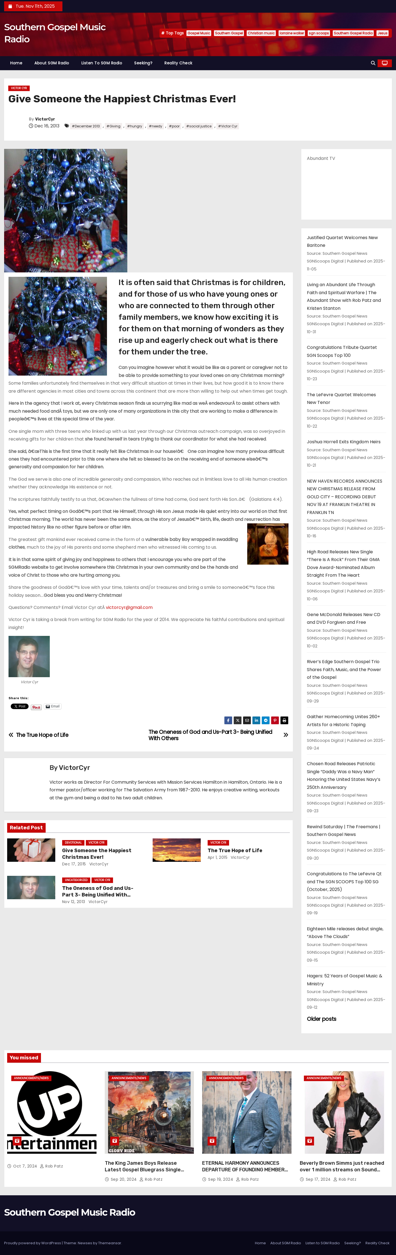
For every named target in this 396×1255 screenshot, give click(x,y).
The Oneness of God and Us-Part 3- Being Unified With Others (97, 894)
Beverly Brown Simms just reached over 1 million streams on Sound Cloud (342, 1169)
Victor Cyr (19, 88)
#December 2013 (86, 126)
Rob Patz (51, 1166)
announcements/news (31, 1078)
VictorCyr (45, 119)
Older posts (321, 1019)
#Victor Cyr (227, 126)
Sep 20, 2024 (124, 1179)
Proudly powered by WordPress (33, 1243)
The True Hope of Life (235, 850)
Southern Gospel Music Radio (69, 1212)
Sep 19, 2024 (221, 1179)
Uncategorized (76, 880)
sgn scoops (319, 33)
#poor (174, 126)
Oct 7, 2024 (25, 1166)
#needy (155, 126)
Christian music (261, 33)
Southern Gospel (229, 33)
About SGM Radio (51, 63)
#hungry (134, 126)
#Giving (113, 126)
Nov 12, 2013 (73, 901)
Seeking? (143, 63)
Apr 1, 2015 (218, 857)
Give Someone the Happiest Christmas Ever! (96, 853)
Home (16, 63)
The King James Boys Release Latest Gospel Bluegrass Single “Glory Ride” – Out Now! (143, 1169)
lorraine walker (292, 33)
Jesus (382, 33)
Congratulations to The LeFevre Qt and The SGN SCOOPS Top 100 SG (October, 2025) (344, 882)
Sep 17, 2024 (319, 1179)
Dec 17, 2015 (74, 864)
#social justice (198, 126)
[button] (373, 63)
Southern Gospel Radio (353, 33)
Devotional (73, 843)
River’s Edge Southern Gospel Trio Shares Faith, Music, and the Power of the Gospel (344, 669)
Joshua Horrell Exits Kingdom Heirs (344, 442)
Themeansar (109, 1243)
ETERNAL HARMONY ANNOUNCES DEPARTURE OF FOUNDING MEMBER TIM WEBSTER (243, 1169)
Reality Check (178, 63)
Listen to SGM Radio (101, 63)
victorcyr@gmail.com (129, 607)
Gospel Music (199, 33)
